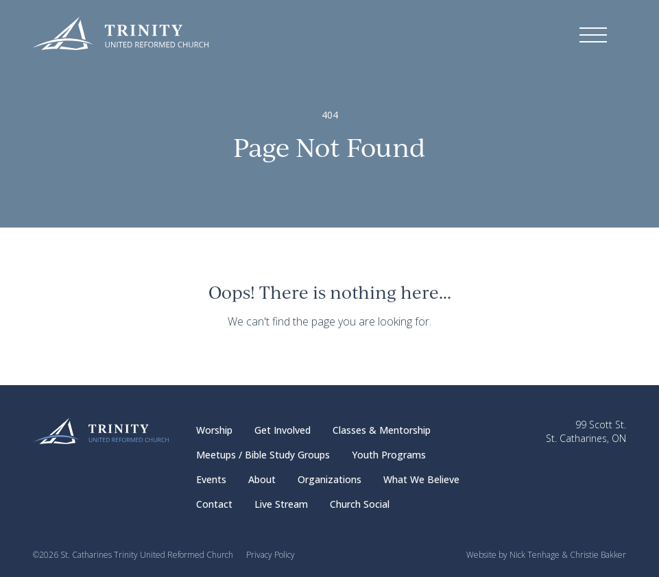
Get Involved (282, 430)
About (262, 479)
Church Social (360, 504)
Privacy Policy (270, 555)
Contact (214, 504)
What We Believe (421, 479)
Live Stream (281, 504)
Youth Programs (389, 454)
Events (211, 479)
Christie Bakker (598, 555)
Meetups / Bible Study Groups (263, 454)
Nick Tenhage (535, 555)
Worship (214, 430)
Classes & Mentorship (382, 430)
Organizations (329, 479)
